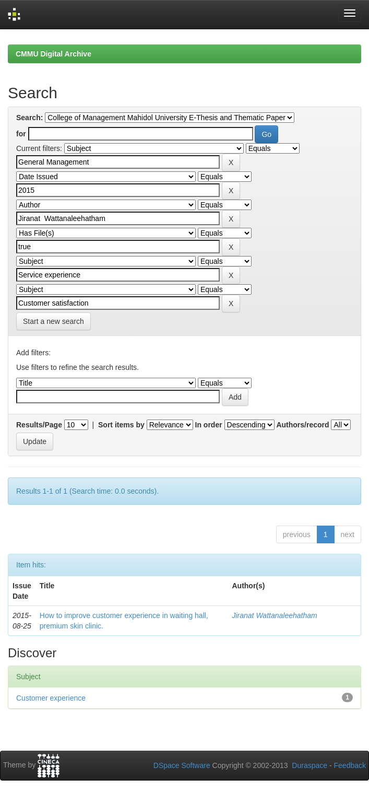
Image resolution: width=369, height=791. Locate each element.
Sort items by (121, 425)
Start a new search (53, 321)
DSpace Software (181, 765)
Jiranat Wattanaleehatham (274, 615)
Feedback (350, 765)
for (21, 134)
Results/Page (39, 425)
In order (208, 425)
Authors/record (302, 425)
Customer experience (51, 698)
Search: (29, 117)
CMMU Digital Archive (53, 54)
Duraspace (309, 765)
